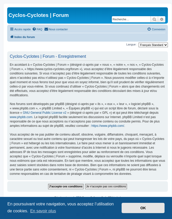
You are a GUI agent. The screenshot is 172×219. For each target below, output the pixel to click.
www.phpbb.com (21, 117)
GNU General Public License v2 (44, 113)
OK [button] (143, 208)
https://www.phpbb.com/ (108, 126)
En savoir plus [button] (43, 211)
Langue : (131, 44)
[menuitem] (37, 29)
